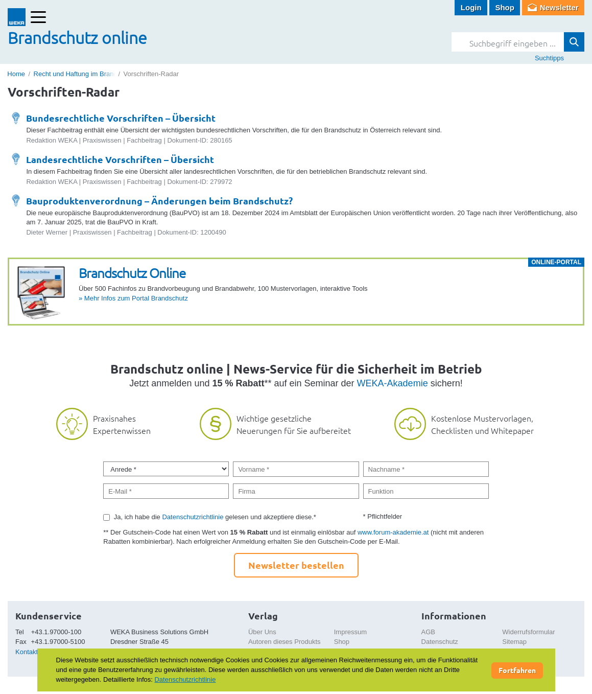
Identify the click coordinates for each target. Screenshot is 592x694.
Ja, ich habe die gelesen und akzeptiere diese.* (215, 517)
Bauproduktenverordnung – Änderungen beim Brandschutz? (159, 200)
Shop (504, 7)
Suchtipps (549, 58)
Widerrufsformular (528, 632)
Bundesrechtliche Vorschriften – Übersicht (121, 118)
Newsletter (559, 7)
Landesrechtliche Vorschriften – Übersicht (120, 159)
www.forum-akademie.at (393, 532)
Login (471, 7)
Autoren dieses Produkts (284, 641)
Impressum (350, 632)
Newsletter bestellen (296, 565)
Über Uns (262, 632)
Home (16, 74)
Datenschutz (439, 641)
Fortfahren (517, 670)
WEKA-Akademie (392, 383)
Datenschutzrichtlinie (192, 517)
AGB (428, 632)
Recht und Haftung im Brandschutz (85, 74)
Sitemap (514, 641)
